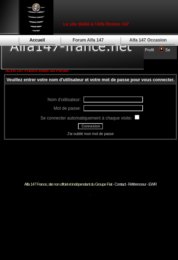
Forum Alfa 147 (88, 40)
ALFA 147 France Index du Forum (36, 70)
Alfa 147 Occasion (147, 40)
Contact (120, 184)
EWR (152, 184)
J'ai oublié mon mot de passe (90, 134)
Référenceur (137, 184)
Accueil (37, 40)
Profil (149, 50)
